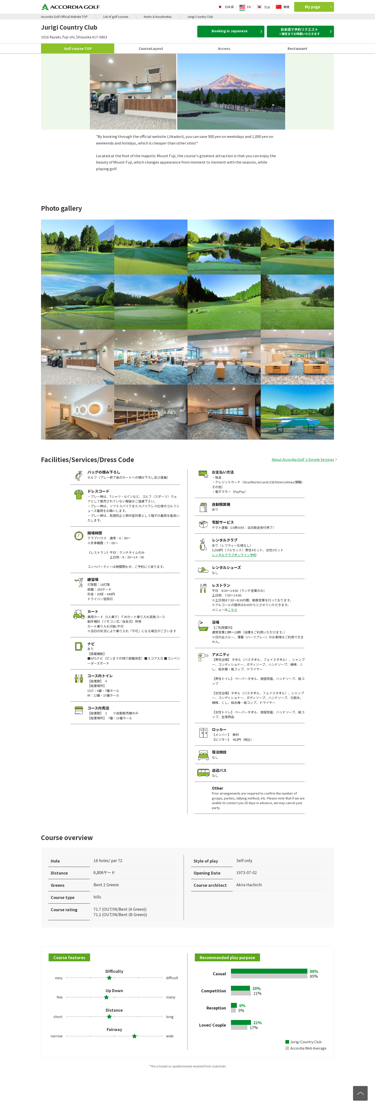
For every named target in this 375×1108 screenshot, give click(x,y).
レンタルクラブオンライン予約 (234, 555)
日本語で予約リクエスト (301, 31)
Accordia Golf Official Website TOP (64, 16)
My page (318, 6)
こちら (232, 609)
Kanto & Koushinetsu (158, 16)
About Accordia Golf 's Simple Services (303, 459)
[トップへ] (360, 1093)
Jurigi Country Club (200, 16)
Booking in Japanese (237, 30)
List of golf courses (115, 16)
